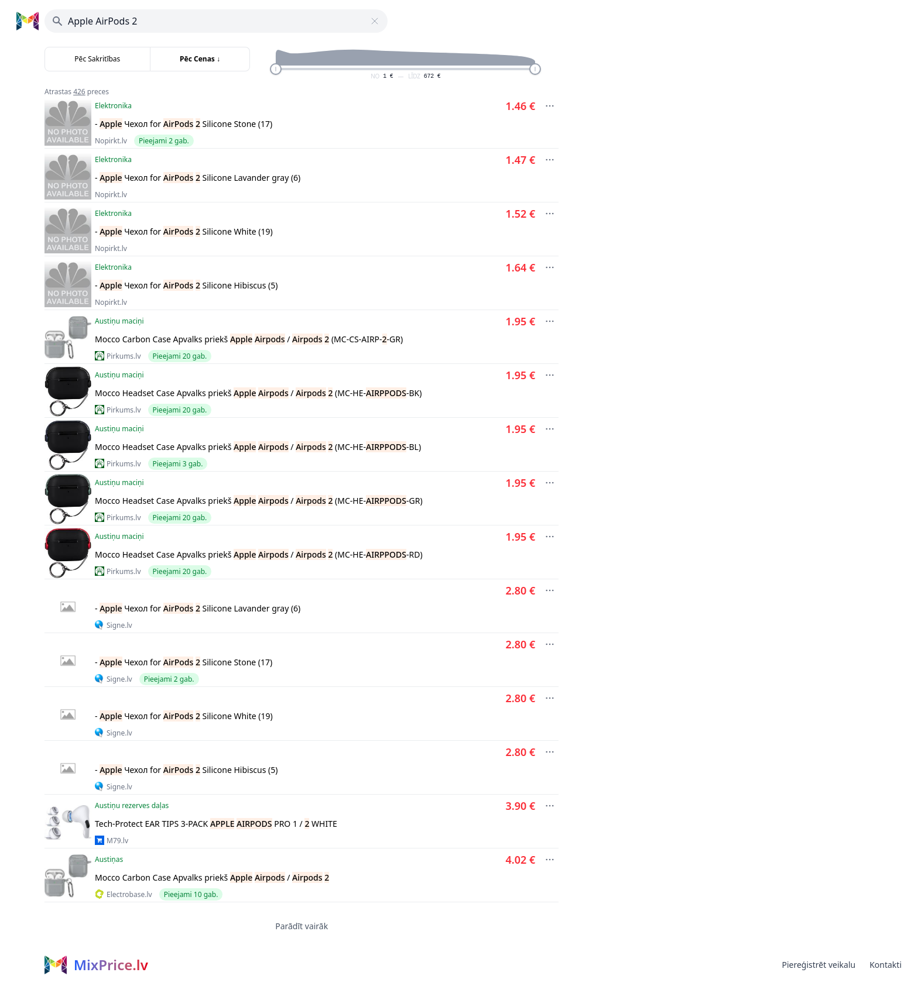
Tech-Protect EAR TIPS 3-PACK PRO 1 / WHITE (216, 823)
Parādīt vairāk (301, 926)
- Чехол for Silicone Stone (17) (183, 123)
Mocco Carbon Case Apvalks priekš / (212, 877)
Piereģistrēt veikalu (818, 964)
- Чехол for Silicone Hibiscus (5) (186, 285)
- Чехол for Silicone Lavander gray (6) (197, 177)
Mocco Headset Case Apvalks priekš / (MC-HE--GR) (259, 500)
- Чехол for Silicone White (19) (184, 231)
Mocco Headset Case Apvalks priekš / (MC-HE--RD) (259, 554)
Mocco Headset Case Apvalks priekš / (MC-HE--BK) (258, 392)
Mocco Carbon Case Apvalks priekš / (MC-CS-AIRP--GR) (249, 339)
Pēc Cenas (200, 59)
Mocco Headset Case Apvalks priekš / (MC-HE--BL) (258, 446)
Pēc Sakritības (97, 59)
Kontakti (885, 964)
